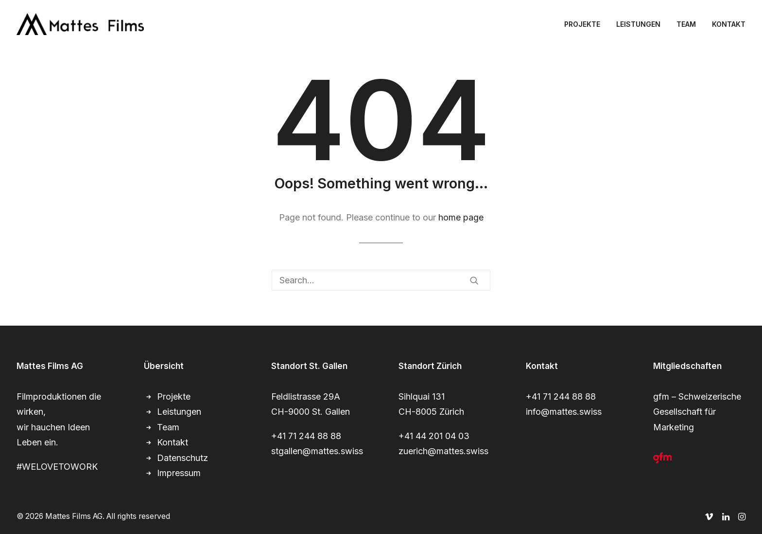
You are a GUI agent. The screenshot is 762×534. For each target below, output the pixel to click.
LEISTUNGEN (638, 24)
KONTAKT (728, 24)
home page (461, 217)
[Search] (381, 280)
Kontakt (172, 442)
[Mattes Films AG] (80, 24)
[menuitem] (585, 24)
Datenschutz (182, 458)
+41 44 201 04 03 (433, 436)
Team (168, 427)
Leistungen (179, 411)
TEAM (686, 24)
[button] (474, 280)
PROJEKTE (582, 24)
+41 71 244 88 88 (306, 436)
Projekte (173, 396)
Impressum (179, 473)
